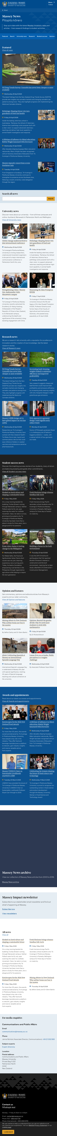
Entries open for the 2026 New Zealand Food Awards (13, 723)
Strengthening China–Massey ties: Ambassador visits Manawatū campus (13, 292)
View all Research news (11, 348)
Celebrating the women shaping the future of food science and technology (42, 773)
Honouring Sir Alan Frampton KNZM (41, 290)
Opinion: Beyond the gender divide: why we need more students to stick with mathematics (40, 623)
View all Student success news (14, 471)
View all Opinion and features (13, 600)
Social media (6, 1073)
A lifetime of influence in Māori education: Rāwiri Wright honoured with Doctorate (18, 140)
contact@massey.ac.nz (15, 1059)
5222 (8, 1066)
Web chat (5, 1069)
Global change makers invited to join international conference (14, 241)
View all (5, 878)
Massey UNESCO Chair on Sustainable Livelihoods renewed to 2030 (12, 773)
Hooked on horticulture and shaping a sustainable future (13, 493)
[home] (18, 4)
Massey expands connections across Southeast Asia (16, 164)
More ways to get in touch (11, 1076)
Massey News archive (10, 825)
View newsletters (9, 856)
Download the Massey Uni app (12, 1080)
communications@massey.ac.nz (14, 974)
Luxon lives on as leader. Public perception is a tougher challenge (42, 657)
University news (22, 36)
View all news (7, 50)
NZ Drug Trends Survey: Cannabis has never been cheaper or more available (27, 88)
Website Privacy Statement (38, 1125)
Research (32, 36)
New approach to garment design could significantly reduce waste (40, 420)
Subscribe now (8, 852)
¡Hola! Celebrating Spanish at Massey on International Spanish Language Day (13, 657)
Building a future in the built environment (41, 547)
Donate (4, 1083)
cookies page (6, 1127)
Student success (42, 36)
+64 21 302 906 (49, 982)
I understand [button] (8, 1132)
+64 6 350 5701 (22, 1064)
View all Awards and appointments (15, 701)
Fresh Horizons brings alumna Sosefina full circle (41, 493)
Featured (5, 36)
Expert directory (8, 990)
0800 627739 (15, 1061)
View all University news (11, 220)
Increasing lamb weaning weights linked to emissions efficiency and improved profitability (40, 372)
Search (12, 36)
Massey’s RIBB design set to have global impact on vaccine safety (14, 420)
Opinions (52, 36)
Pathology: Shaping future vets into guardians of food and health (16, 112)
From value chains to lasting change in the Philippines (13, 547)
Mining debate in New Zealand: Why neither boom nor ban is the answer (14, 622)
